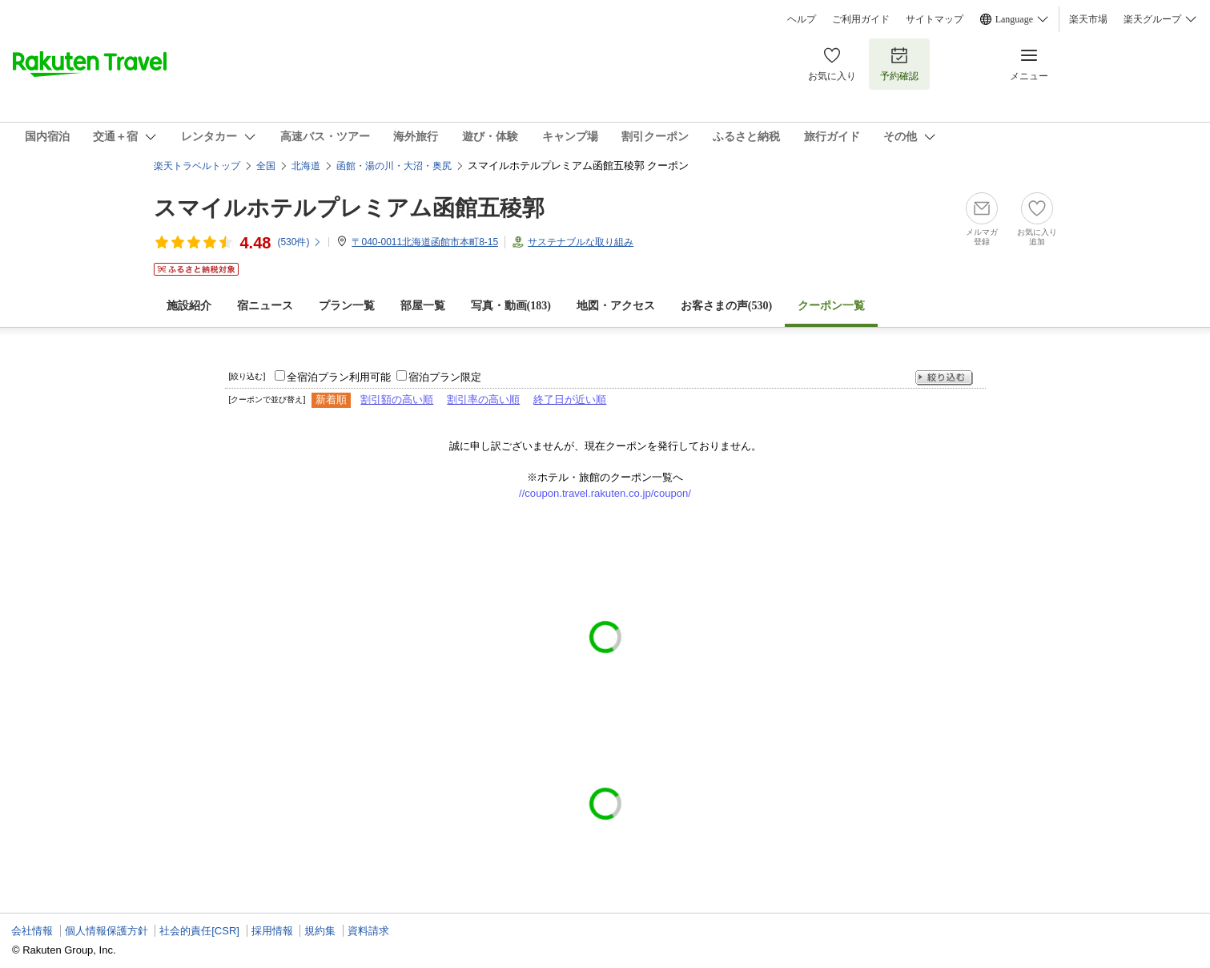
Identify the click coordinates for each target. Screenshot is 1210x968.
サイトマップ (934, 19)
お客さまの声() (726, 306)
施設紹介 (189, 306)
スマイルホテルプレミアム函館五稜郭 (349, 208)
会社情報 (32, 931)
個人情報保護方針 (106, 931)
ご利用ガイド (861, 19)
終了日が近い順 (569, 399)
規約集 (320, 931)
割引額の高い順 (396, 399)
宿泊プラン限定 (444, 377)
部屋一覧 (422, 306)
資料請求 (368, 931)
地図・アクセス (616, 306)
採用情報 (272, 931)
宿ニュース (265, 306)
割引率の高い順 (483, 399)
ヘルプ (801, 19)
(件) (299, 242)
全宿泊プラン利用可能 (339, 377)
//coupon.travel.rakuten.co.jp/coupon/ (605, 493)
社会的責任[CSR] (199, 931)
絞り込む (944, 377)
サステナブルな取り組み (580, 242)
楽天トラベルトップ (197, 165)
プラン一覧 (347, 306)
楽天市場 (1088, 19)
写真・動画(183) (511, 306)
